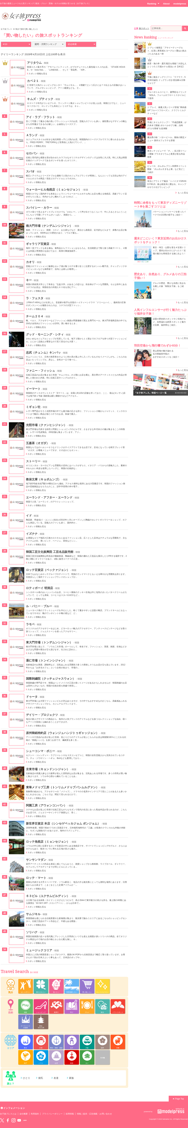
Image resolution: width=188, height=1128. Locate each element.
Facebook (8, 1120)
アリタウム (34, 62)
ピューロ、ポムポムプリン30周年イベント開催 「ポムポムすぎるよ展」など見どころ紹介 (167, 169)
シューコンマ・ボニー (40, 751)
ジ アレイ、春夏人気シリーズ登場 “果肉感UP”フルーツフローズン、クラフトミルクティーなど (166, 110)
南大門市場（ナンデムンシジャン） (49, 225)
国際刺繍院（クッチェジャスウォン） (51, 678)
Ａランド (32, 135)
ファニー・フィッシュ (40, 370)
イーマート (33, 388)
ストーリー (33, 461)
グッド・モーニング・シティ (45, 334)
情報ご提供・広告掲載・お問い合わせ (94, 1114)
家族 (71, 1078)
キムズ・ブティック (40, 98)
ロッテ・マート (36, 877)
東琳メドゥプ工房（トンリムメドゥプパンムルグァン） (62, 787)
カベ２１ (33, 80)
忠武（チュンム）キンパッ (43, 352)
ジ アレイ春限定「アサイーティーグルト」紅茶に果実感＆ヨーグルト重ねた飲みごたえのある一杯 (166, 50)
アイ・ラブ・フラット (40, 117)
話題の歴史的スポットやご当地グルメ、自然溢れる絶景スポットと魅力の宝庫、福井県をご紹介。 (169, 322)
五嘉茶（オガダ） (37, 443)
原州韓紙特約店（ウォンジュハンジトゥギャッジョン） (62, 732)
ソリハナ (32, 932)
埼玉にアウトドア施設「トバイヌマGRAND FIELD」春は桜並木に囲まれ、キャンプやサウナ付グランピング (166, 184)
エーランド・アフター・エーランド (49, 497)
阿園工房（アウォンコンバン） (46, 805)
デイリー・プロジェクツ (42, 714)
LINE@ (25, 1120)
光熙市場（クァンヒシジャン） (46, 425)
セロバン (32, 153)
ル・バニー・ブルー (39, 606)
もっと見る (183, 193)
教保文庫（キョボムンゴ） (43, 479)
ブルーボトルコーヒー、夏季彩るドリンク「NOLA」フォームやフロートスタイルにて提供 (166, 95)
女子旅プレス (6, 29)
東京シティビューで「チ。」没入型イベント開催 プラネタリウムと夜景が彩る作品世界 (166, 154)
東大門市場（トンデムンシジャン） (49, 642)
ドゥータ (32, 696)
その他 (102, 1058)
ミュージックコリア (39, 950)
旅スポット (144, 28)
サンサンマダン (36, 859)
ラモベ (30, 624)
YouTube (19, 1120)
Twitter (2, 1120)
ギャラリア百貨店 (37, 243)
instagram (13, 1120)
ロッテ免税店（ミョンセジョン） (48, 841)
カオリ (30, 262)
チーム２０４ (34, 316)
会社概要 (23, 1114)
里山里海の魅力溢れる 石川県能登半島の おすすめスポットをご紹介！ (166, 354)
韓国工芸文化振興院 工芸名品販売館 (49, 551)
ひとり (26, 1078)
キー (29, 280)
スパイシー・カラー (39, 207)
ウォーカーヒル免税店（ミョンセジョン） (53, 189)
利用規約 (35, 1114)
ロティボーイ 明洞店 (39, 588)
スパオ (30, 171)
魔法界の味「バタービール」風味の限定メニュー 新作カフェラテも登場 (166, 139)
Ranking (153, 3)
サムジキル (33, 914)
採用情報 (70, 1114)
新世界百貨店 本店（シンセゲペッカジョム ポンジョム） (63, 823)
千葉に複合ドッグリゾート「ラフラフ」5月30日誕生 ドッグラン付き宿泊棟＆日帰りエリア (166, 80)
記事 (136, 28)
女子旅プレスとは (8, 1114)
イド (29, 515)
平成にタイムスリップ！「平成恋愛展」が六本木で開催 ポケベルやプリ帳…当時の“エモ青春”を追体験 (166, 125)
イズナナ (32, 533)
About (166, 3)
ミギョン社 (33, 406)
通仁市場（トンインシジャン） (46, 660)
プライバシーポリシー (52, 1114)
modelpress (179, 3)
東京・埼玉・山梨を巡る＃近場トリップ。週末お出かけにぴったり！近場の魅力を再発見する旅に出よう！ (169, 250)
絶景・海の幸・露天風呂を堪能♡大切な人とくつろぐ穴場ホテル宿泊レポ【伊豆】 (166, 65)
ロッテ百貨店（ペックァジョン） (48, 569)
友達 (56, 1078)
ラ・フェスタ (34, 298)
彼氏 (40, 1078)
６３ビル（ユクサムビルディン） (48, 895)
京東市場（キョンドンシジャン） (48, 769)
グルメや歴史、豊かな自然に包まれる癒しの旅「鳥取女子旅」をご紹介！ (169, 286)
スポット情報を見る (38, 73)
